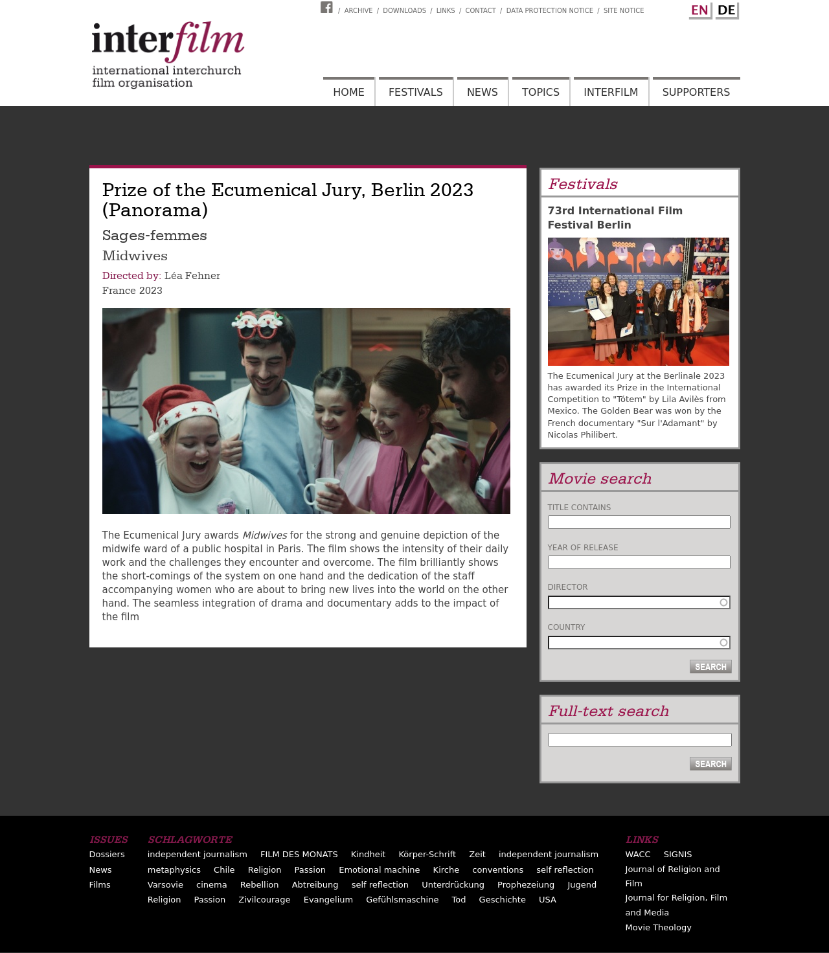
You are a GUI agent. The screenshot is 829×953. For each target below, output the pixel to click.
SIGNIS (678, 854)
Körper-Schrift (427, 854)
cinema (211, 885)
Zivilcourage (264, 899)
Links (446, 10)
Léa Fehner (192, 276)
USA (547, 899)
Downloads (404, 10)
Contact (480, 10)
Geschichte (502, 899)
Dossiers (107, 854)
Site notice (624, 10)
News (482, 92)
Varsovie (165, 885)
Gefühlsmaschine (402, 899)
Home (349, 92)
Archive (359, 10)
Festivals (416, 92)
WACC (638, 854)
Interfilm (611, 92)
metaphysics (174, 870)
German (725, 8)
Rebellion (259, 885)
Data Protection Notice (550, 10)
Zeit (477, 854)
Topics (541, 92)
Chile (224, 870)
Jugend (581, 885)
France (119, 291)
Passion (310, 870)
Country (566, 627)
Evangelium (329, 899)
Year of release (583, 547)
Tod (459, 899)
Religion (265, 870)
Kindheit (368, 854)
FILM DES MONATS (299, 854)
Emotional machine (379, 870)
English (698, 8)
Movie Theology (659, 927)
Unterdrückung (453, 885)
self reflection (564, 870)
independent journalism (197, 854)
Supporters (697, 92)
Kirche (446, 870)
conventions (497, 870)
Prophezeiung (525, 885)
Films (100, 885)
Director (568, 587)
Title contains (579, 507)
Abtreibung (315, 885)
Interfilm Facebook (328, 7)
